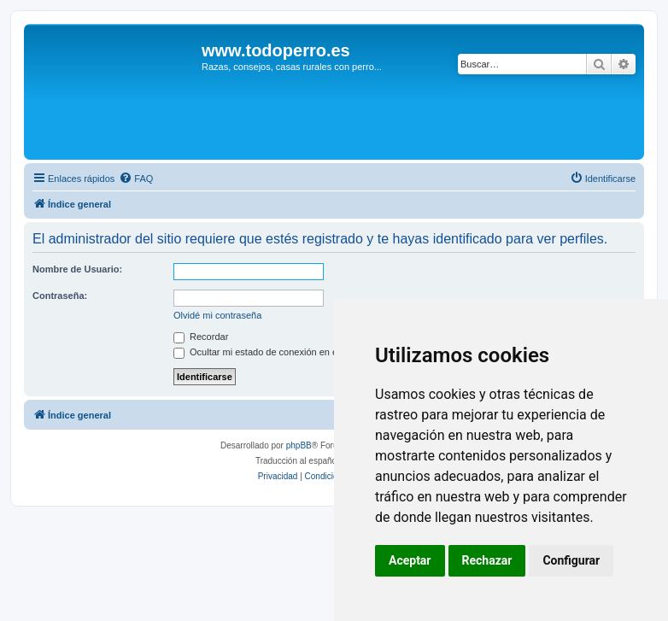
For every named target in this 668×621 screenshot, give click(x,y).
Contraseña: (59, 295)
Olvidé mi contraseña (217, 315)
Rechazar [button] (487, 560)
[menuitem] (136, 178)
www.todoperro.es (276, 50)
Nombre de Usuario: (77, 269)
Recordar (200, 336)
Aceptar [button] (410, 560)
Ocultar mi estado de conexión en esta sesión (276, 352)
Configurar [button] (571, 560)
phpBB (299, 445)
